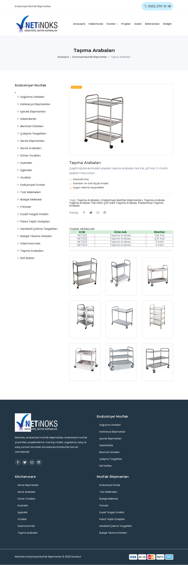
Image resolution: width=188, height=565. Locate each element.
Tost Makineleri (30, 192)
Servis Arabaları (30, 148)
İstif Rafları (27, 258)
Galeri (138, 24)
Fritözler (25, 207)
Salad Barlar (28, 119)
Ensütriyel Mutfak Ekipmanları (89, 57)
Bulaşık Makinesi (31, 199)
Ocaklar (25, 177)
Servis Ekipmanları (32, 141)
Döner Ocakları (30, 155)
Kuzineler (26, 163)
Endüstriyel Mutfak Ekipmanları (121, 200)
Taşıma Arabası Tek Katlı (85, 203)
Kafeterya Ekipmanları (35, 104)
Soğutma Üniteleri (32, 97)
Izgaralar (26, 170)
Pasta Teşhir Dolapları (35, 221)
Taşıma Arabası (154, 200)
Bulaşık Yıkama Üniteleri (36, 236)
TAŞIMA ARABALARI (81, 229)
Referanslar (152, 24)
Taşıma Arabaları (85, 162)
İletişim (167, 24)
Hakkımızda (96, 24)
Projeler (126, 24)
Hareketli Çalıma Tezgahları (39, 229)
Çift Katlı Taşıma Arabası (120, 203)
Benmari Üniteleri (31, 126)
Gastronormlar (30, 243)
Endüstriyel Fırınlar (32, 185)
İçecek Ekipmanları (33, 112)
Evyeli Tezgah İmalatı (34, 214)
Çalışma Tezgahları (33, 133)
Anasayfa (79, 24)
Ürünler (111, 24)
